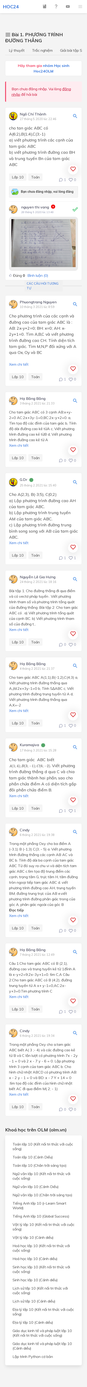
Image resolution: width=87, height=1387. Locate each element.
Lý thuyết (17, 50)
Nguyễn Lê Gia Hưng (37, 577)
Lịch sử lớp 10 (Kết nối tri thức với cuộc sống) (40, 1290)
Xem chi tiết (19, 364)
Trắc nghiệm (42, 50)
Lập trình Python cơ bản (33, 1356)
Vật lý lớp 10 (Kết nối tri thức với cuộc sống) (43, 1226)
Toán (35, 177)
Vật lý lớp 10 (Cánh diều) (33, 1237)
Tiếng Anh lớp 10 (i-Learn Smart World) (39, 1205)
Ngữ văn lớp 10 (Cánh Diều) (36, 1186)
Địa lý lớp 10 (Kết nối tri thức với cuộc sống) (43, 1311)
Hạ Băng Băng (32, 399)
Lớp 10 (18, 177)
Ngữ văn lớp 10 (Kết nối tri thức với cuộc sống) (41, 1176)
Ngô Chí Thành (33, 114)
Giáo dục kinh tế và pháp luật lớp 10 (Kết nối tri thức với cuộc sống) (42, 1333)
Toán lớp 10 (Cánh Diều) (33, 1157)
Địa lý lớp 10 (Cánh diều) (33, 1322)
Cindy (25, 830)
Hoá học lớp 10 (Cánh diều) (35, 1258)
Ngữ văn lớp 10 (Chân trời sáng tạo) (42, 1195)
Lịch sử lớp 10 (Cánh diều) (34, 1301)
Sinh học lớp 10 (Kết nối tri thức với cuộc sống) (41, 1269)
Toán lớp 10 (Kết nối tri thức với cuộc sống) (43, 1146)
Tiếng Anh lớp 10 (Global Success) (41, 1216)
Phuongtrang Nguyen (38, 302)
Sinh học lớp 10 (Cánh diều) (35, 1280)
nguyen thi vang (35, 207)
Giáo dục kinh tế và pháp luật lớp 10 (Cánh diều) (42, 1346)
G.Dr (23, 480)
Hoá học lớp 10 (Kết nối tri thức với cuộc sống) (41, 1248)
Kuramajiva (29, 745)
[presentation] (29, 766)
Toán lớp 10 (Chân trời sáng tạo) (40, 1165)
